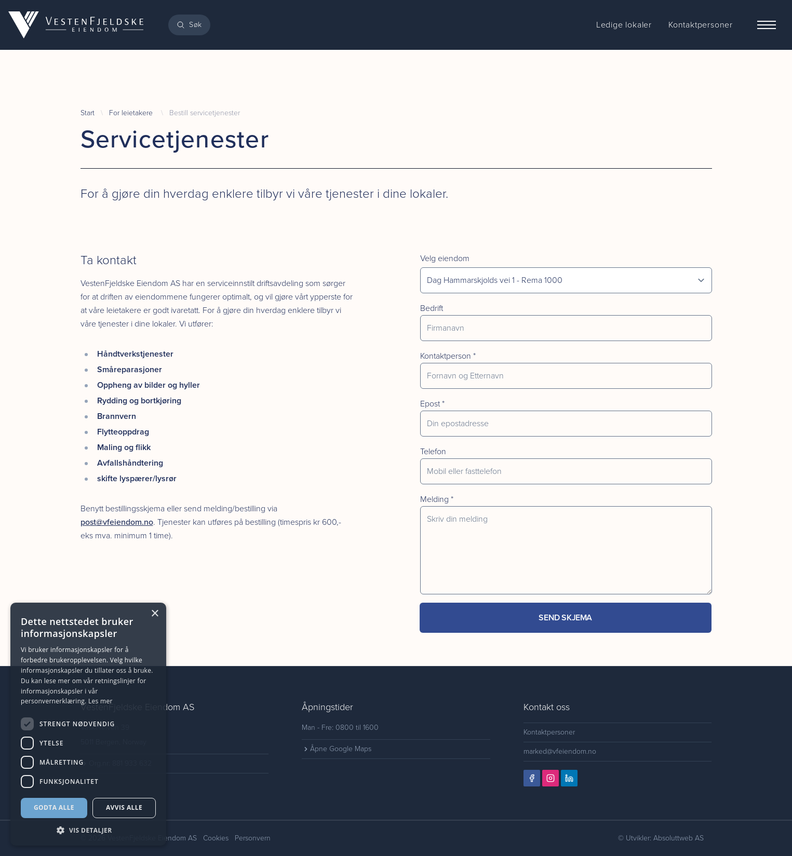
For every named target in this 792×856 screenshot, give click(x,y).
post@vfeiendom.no (116, 522)
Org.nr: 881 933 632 (116, 763)
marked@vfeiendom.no (559, 751)
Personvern (253, 838)
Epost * (432, 404)
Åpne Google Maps (336, 748)
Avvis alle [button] (124, 807)
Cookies (216, 838)
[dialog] (88, 724)
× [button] (154, 614)
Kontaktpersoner (549, 732)
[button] (88, 830)
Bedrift (431, 308)
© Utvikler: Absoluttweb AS (661, 838)
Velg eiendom (444, 258)
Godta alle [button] (54, 807)
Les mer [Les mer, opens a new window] (100, 701)
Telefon (433, 451)
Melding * (436, 499)
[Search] (189, 25)
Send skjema (565, 617)
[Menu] (766, 25)
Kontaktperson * (448, 356)
